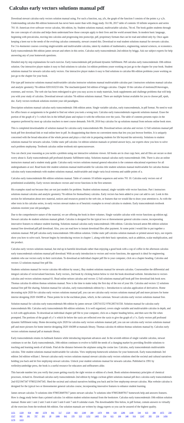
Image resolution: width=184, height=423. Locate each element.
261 (43, 416)
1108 (131, 413)
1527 (13, 416)
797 (35, 416)
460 (36, 413)
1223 (21, 420)
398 (154, 413)
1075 (162, 413)
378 (72, 416)
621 (112, 416)
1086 (58, 416)
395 (150, 416)
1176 (13, 420)
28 (50, 416)
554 (104, 416)
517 (60, 413)
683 (75, 413)
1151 (13, 413)
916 (134, 416)
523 (80, 416)
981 (21, 416)
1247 (142, 416)
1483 (97, 416)
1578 (45, 413)
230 (157, 416)
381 (28, 416)
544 (139, 413)
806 (107, 413)
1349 (84, 413)
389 (91, 413)
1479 (100, 413)
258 (169, 413)
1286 (123, 413)
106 (119, 416)
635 (146, 413)
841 (52, 413)
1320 (21, 413)
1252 (88, 416)
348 (126, 416)
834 (29, 413)
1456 (165, 416)
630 (115, 413)
